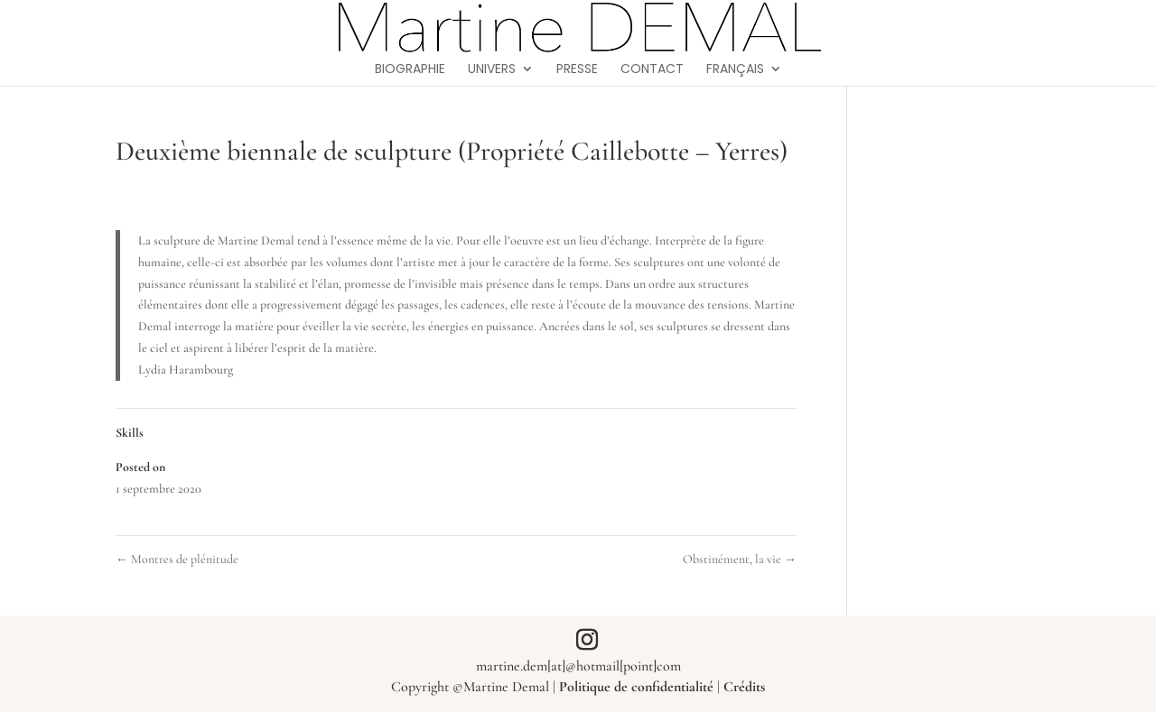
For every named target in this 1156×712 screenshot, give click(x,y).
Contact (652, 70)
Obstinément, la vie (740, 559)
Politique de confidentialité (636, 687)
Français (735, 70)
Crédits (744, 687)
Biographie (410, 70)
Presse (577, 70)
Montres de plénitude (177, 559)
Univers (492, 70)
